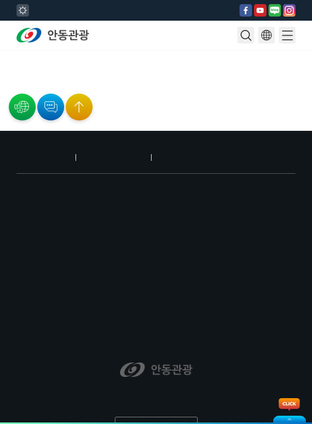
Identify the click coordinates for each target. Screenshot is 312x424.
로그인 (151, 145)
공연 (4, 85)
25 (25, 54)
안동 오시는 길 (40, 145)
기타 (4, 110)
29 (3, 60)
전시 (4, 91)
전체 (4, 78)
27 (39, 54)
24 (18, 54)
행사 (4, 97)
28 (47, 54)
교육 (4, 103)
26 (32, 54)
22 (3, 54)
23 (10, 54)
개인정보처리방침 (102, 145)
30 (10, 60)
